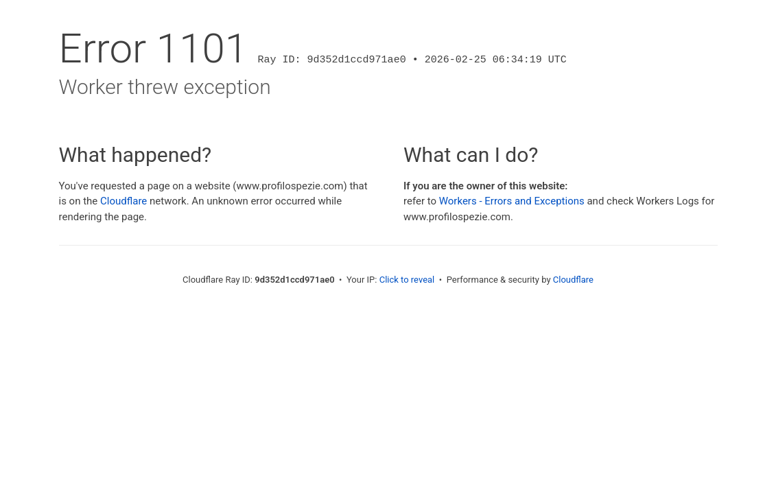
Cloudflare (123, 201)
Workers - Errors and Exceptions (512, 201)
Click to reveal (407, 279)
